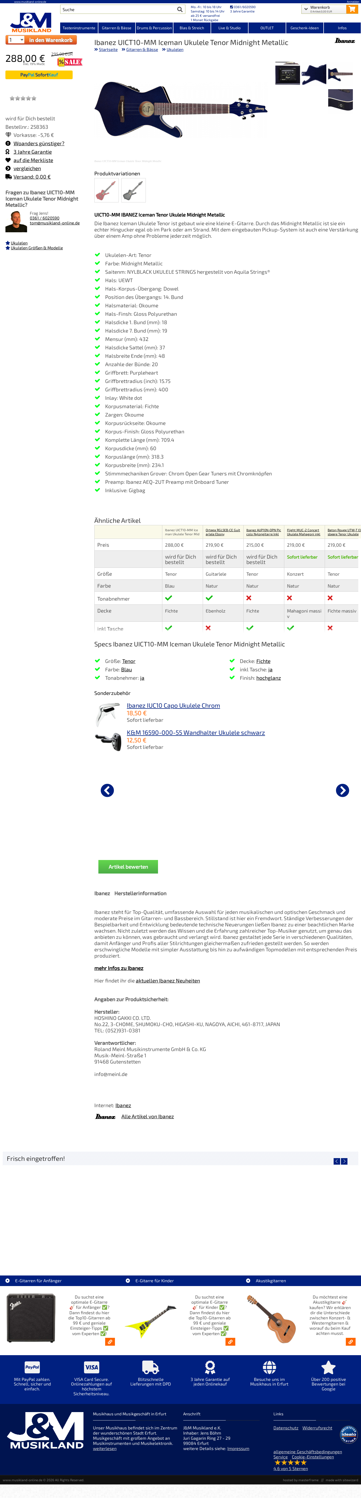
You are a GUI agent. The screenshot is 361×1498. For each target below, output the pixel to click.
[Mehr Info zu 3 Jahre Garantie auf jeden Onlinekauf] (210, 1377)
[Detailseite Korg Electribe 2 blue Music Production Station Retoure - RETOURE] (314, 1211)
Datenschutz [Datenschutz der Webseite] (285, 1427)
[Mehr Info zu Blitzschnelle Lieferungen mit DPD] (151, 1377)
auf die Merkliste (29, 160)
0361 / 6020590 (44, 217)
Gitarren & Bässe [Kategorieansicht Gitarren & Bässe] (116, 27)
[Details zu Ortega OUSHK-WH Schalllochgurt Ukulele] (254, 789)
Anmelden (353, 1)
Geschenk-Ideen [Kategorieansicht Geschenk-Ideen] (305, 27)
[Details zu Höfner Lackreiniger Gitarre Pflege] (320, 789)
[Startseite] (30, 22)
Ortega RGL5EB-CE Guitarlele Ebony (223, 532)
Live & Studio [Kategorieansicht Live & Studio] (229, 27)
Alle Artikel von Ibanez (147, 1116)
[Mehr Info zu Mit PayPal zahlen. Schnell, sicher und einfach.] (32, 1379)
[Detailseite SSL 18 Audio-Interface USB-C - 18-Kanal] (225, 1211)
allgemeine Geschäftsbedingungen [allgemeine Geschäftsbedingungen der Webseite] (307, 1451)
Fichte (263, 661)
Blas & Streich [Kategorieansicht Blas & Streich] (192, 27)
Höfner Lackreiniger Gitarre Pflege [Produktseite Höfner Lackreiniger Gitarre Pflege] (320, 834)
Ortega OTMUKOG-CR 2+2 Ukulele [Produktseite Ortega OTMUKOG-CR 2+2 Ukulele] (123, 834)
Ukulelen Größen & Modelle (37, 247)
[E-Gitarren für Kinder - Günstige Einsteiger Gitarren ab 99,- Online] (230, 1342)
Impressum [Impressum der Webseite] (238, 1448)
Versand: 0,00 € (28, 176)
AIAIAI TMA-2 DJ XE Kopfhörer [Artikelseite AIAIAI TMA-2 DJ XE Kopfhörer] (136, 1250)
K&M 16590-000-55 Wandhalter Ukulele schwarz (196, 732)
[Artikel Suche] (117, 9)
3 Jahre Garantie (28, 152)
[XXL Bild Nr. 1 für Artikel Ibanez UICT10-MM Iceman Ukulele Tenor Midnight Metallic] (340, 75)
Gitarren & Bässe (142, 49)
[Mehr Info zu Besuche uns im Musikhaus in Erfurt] (269, 1377)
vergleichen (23, 168)
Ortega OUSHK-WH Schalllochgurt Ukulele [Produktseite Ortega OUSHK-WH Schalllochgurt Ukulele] (254, 834)
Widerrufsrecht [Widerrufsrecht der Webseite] (317, 1427)
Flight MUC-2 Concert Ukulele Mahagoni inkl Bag (303, 534)
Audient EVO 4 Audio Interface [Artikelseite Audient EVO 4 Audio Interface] (47, 1250)
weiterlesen (105, 1448)
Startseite (108, 49)
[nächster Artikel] (342, 790)
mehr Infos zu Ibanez (118, 968)
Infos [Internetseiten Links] (342, 27)
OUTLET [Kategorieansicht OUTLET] (267, 27)
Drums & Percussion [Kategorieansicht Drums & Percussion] (154, 27)
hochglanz (268, 678)
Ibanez (123, 1105)
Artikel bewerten (128, 867)
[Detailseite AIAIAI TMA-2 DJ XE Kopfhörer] (136, 1211)
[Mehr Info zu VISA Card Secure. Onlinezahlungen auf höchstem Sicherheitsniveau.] (92, 1382)
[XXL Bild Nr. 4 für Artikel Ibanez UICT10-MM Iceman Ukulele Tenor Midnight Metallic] (340, 102)
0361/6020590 (243, 7)
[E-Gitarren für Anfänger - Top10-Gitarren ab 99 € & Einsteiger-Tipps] (110, 1342)
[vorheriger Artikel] (107, 790)
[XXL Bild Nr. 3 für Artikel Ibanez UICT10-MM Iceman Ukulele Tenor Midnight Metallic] (287, 75)
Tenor (129, 661)
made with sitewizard (342, 1480)
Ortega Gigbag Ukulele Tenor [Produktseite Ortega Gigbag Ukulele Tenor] (188, 832)
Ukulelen (19, 242)
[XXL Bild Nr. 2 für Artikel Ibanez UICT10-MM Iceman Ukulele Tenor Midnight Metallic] (314, 75)
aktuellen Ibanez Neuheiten (168, 980)
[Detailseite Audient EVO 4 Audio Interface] (47, 1211)
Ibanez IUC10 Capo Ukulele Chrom (173, 705)
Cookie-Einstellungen (313, 1456)
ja (142, 678)
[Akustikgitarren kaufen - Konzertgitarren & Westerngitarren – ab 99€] (351, 1342)
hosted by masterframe (300, 1480)
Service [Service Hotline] (280, 1456)
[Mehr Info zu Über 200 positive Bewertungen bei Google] (329, 1379)
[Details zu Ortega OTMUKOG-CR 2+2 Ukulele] (123, 789)
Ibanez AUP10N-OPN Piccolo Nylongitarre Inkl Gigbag (263, 534)
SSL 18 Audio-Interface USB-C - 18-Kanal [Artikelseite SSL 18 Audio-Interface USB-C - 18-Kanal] (225, 1250)
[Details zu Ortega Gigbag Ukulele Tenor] (188, 789)
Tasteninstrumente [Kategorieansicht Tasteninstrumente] (79, 27)
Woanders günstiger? (35, 143)
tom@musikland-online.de (55, 222)
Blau (126, 669)
